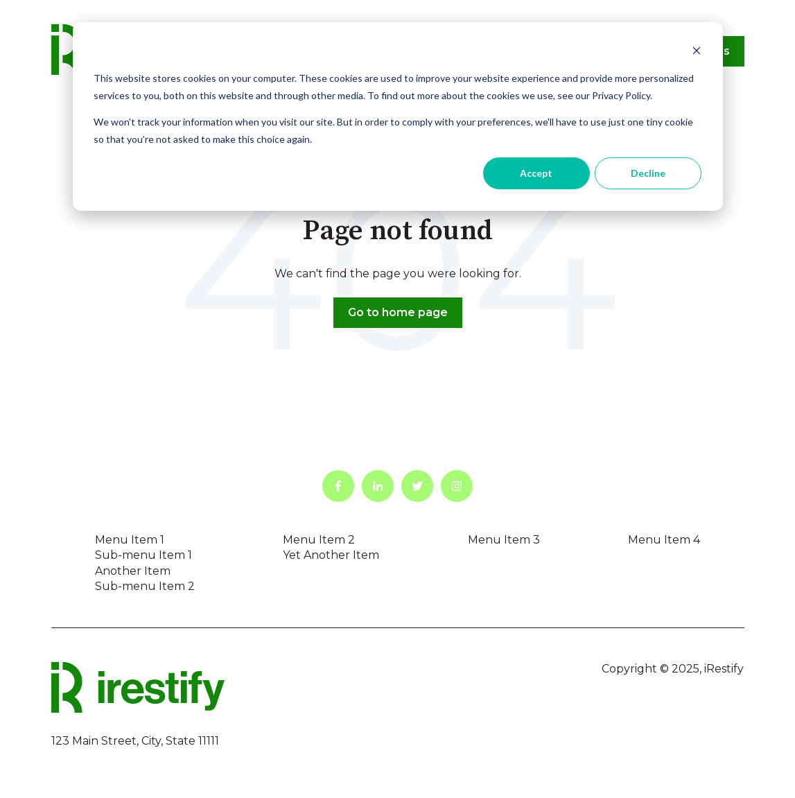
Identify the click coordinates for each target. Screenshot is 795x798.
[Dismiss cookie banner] (696, 52)
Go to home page (398, 312)
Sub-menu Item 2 (145, 586)
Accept (536, 173)
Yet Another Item (331, 555)
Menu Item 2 (319, 539)
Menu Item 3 (504, 539)
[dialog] (398, 116)
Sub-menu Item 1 (143, 555)
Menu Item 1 (129, 539)
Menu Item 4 (664, 539)
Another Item (133, 571)
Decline (648, 173)
